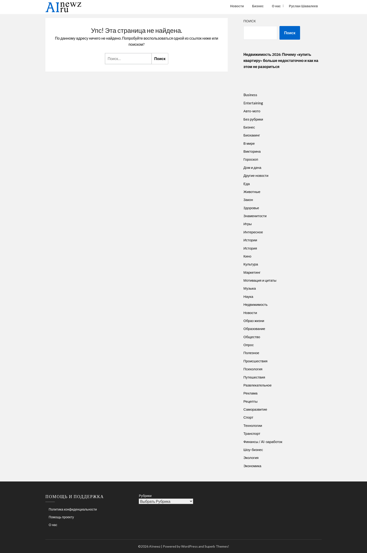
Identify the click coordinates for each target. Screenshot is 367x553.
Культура (250, 264)
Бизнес (258, 6)
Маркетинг (252, 272)
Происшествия (255, 361)
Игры (247, 224)
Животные (251, 191)
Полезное (251, 353)
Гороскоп (250, 159)
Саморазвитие (255, 409)
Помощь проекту (61, 517)
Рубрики (145, 496)
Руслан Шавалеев (303, 6)
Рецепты (250, 401)
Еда (246, 184)
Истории (250, 240)
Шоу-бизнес (253, 449)
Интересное (253, 232)
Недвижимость (255, 304)
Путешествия (254, 377)
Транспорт (251, 433)
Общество (251, 337)
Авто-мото (251, 111)
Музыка (249, 288)
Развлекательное (257, 385)
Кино (247, 256)
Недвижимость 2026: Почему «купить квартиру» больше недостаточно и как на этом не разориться (280, 60)
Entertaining (253, 103)
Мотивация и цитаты (259, 280)
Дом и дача (252, 167)
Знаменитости (255, 216)
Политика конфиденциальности (73, 509)
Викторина (252, 151)
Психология (252, 369)
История (250, 248)
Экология (251, 457)
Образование (254, 328)
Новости (237, 6)
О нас (276, 6)
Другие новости (255, 175)
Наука (248, 296)
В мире (249, 143)
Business (250, 95)
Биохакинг (251, 135)
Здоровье (251, 208)
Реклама (250, 393)
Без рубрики (253, 119)
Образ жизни (253, 320)
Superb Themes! (217, 546)
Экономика (252, 466)
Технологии (252, 425)
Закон (248, 199)
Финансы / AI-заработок (262, 441)
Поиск (249, 21)
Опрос (248, 345)
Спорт (248, 417)
